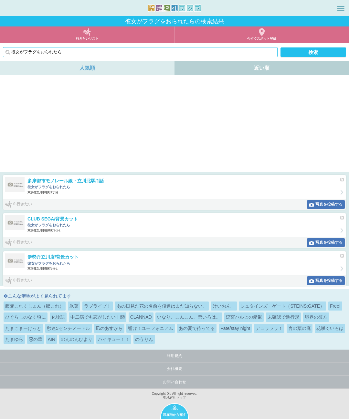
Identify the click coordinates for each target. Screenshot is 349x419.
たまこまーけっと (23, 328)
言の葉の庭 (299, 328)
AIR (51, 339)
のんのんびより (76, 339)
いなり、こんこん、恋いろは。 (188, 317)
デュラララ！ (269, 328)
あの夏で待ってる (197, 328)
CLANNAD (141, 317)
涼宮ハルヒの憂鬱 (244, 317)
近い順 (262, 68)
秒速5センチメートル (68, 328)
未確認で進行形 (283, 317)
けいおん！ (224, 306)
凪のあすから (109, 328)
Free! (335, 306)
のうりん (144, 339)
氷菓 (74, 306)
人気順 (87, 68)
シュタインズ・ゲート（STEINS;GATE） (282, 306)
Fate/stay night (235, 328)
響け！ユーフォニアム (150, 328)
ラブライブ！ (97, 306)
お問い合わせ (174, 382)
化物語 (58, 317)
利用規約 (174, 355)
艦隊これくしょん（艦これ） (34, 306)
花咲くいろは (330, 328)
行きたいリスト (87, 38)
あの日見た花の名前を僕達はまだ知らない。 (162, 306)
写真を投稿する (329, 204)
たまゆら (14, 339)
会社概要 (174, 368)
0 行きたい (22, 204)
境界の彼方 (316, 317)
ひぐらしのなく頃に (25, 317)
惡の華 (35, 339)
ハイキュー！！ (114, 339)
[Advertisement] (174, 123)
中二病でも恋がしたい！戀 (97, 317)
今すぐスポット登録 (261, 38)
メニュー (341, 8)
